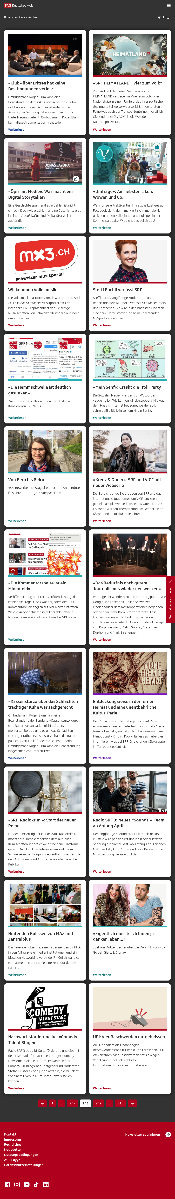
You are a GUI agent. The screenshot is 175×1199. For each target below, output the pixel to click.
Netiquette (12, 1149)
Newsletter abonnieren (148, 1134)
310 (120, 1103)
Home (7, 17)
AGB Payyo (12, 1160)
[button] (169, 5)
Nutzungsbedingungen (21, 1155)
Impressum (12, 1139)
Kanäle (19, 17)
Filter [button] (164, 18)
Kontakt (10, 1134)
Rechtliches (12, 1144)
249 (98, 1103)
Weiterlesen (17, 129)
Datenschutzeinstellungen (24, 1165)
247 (72, 1103)
